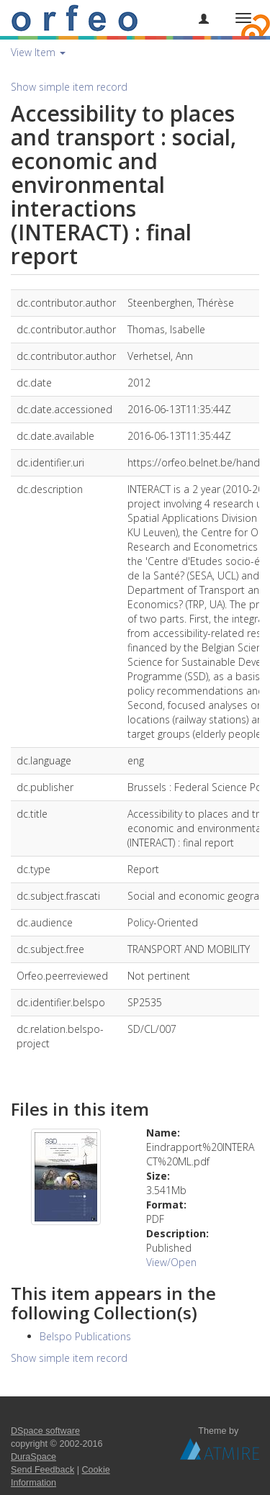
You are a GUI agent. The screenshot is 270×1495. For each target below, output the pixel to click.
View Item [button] (38, 52)
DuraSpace (33, 1457)
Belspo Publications (85, 1336)
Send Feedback (42, 1470)
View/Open (171, 1262)
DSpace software (45, 1431)
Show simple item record (69, 87)
